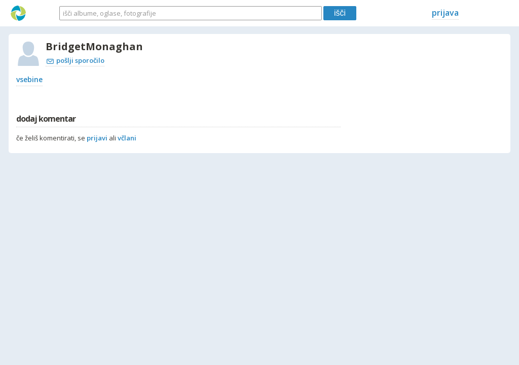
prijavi (97, 137)
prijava (445, 12)
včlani (127, 137)
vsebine (29, 79)
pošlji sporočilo (75, 60)
